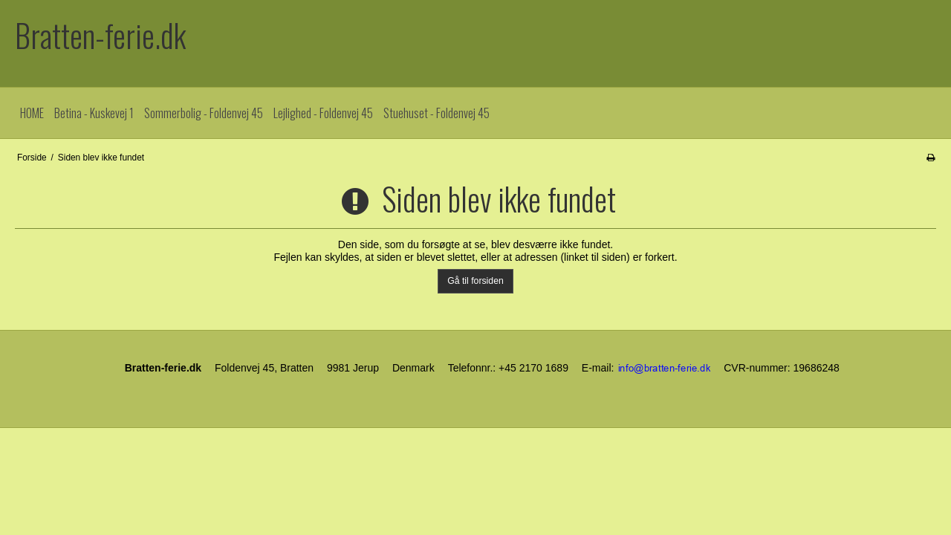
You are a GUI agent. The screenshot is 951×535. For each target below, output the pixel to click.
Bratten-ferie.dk (100, 35)
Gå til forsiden (475, 281)
